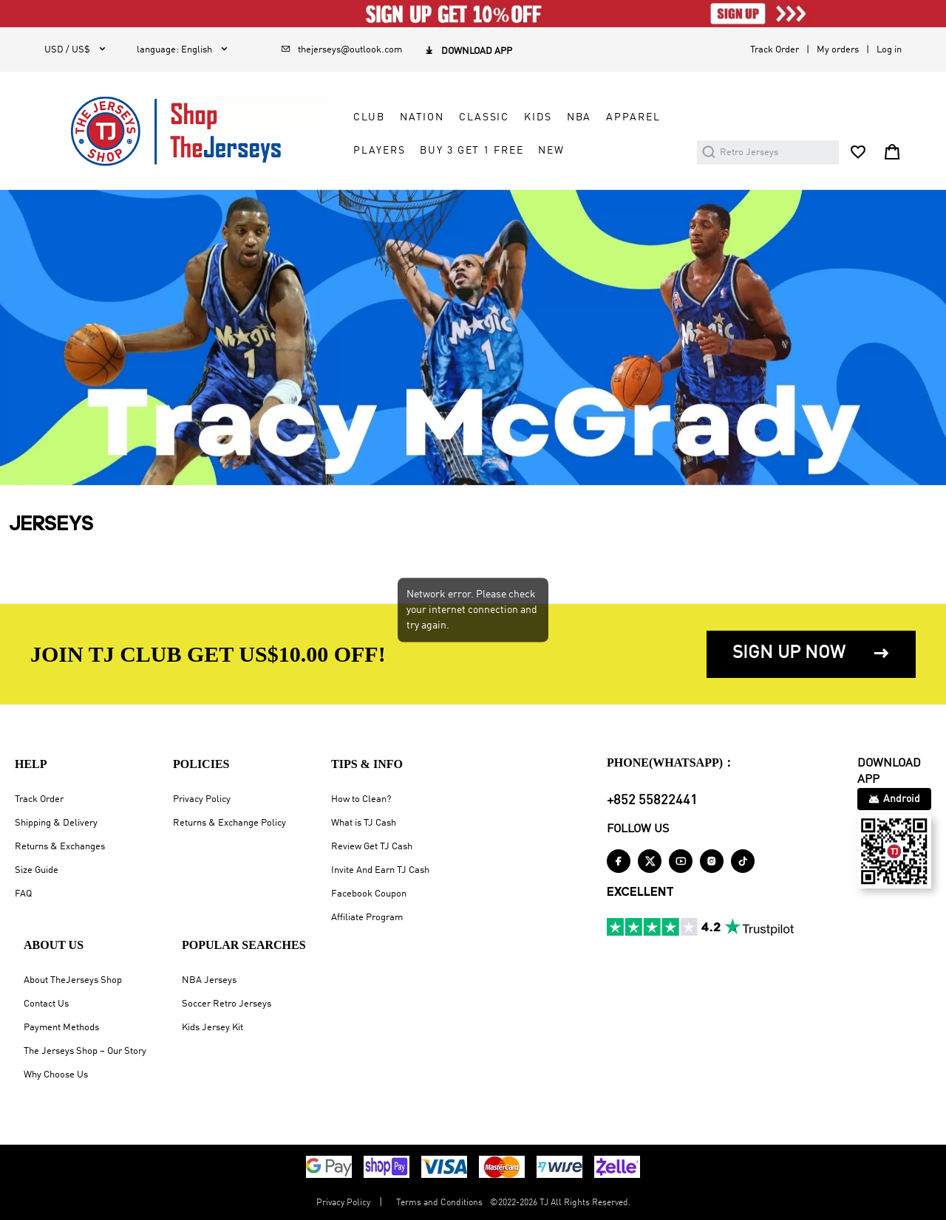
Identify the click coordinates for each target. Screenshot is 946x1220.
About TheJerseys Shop (73, 980)
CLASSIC (484, 117)
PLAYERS (379, 150)
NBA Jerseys (209, 980)
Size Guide (36, 870)
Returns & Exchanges (60, 846)
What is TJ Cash (363, 823)
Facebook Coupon (368, 894)
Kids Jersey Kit (212, 1027)
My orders (838, 50)
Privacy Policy (202, 799)
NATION (422, 117)
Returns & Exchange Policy (229, 823)
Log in (889, 50)
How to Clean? (361, 799)
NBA (579, 117)
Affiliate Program (367, 917)
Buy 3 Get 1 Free (471, 150)
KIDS (537, 117)
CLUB (368, 117)
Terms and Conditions (439, 1203)
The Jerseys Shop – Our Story (85, 1051)
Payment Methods (61, 1027)
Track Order (774, 50)
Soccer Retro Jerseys (226, 1004)
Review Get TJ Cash (371, 846)
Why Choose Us (56, 1075)
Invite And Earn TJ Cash (380, 870)
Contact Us (46, 1004)
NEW (551, 150)
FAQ (23, 894)
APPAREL (633, 117)
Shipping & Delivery (56, 823)
